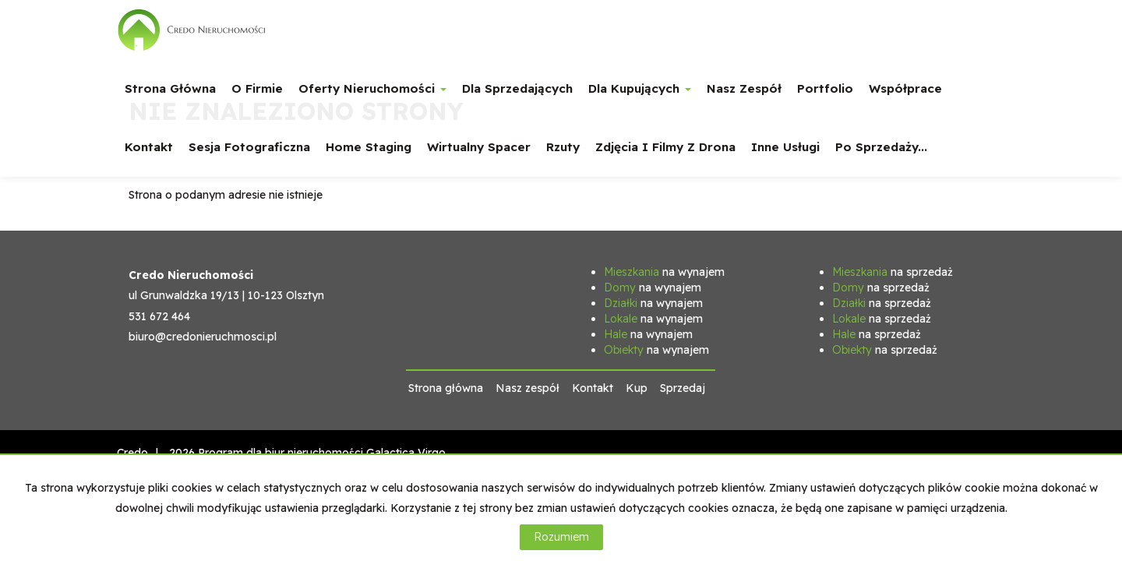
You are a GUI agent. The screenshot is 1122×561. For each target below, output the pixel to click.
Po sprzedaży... (881, 146)
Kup (636, 388)
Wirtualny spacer (479, 146)
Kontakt (149, 146)
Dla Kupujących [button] (639, 88)
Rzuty (563, 146)
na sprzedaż (892, 272)
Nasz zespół (744, 88)
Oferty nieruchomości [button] (372, 88)
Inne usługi (785, 146)
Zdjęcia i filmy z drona (665, 146)
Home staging (368, 146)
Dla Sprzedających (517, 88)
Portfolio (825, 88)
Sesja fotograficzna (249, 146)
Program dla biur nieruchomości (282, 453)
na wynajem (664, 272)
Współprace (905, 88)
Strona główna (170, 88)
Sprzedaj (682, 388)
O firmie (257, 88)
